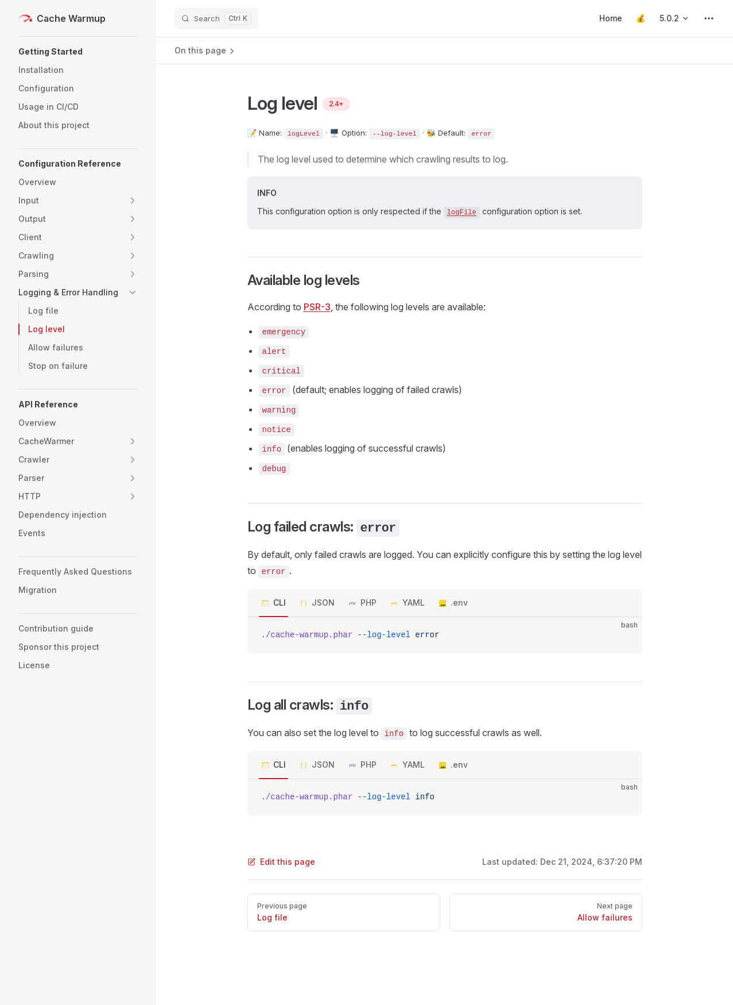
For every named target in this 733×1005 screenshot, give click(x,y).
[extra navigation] (709, 18)
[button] (78, 52)
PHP (368, 602)
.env (459, 602)
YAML (413, 602)
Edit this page (281, 862)
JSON (323, 602)
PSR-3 (317, 307)
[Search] (216, 18)
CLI (279, 602)
